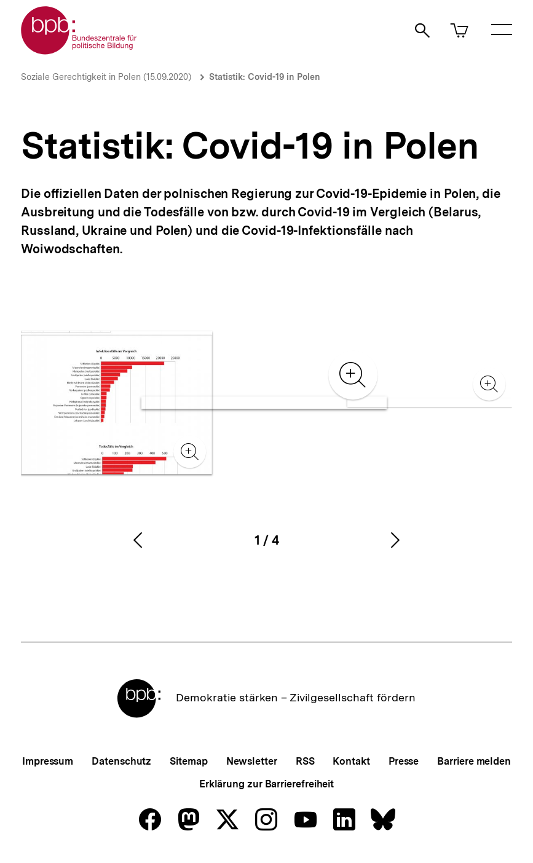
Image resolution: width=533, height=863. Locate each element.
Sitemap (188, 761)
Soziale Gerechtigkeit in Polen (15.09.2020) (106, 77)
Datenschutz (121, 761)
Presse (404, 761)
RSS (305, 761)
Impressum (47, 761)
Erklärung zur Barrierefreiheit (266, 784)
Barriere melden (474, 761)
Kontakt (351, 761)
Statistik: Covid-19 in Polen (264, 77)
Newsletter (251, 761)
